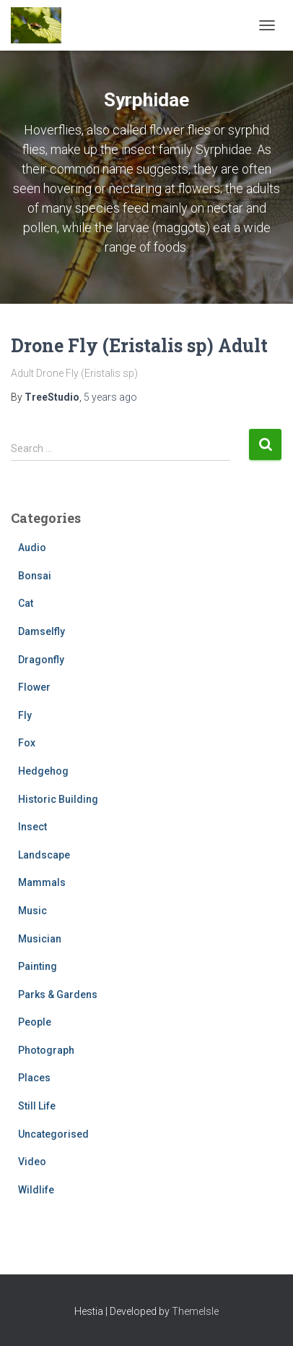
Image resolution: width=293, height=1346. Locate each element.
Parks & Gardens (57, 994)
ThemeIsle (195, 1311)
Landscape (44, 855)
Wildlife (36, 1190)
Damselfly (41, 631)
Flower (34, 687)
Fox (26, 743)
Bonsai (34, 576)
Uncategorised (53, 1134)
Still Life (37, 1106)
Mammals (42, 882)
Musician (39, 939)
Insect (32, 826)
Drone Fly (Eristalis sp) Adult (139, 345)
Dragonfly (41, 659)
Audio (32, 547)
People (34, 1022)
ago (110, 397)
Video (32, 1161)
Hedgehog (43, 771)
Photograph (46, 1050)
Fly (25, 715)
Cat (25, 603)
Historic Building (58, 799)
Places (34, 1077)
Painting (37, 966)
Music (32, 910)
